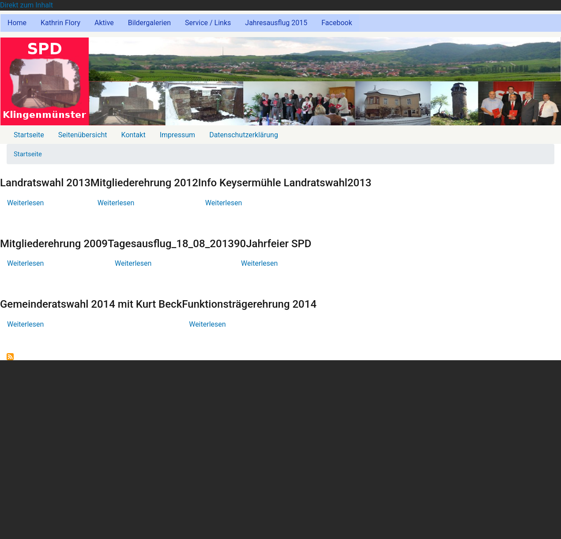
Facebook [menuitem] (336, 23)
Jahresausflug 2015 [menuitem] (276, 23)
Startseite (29, 135)
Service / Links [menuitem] (208, 23)
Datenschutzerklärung (243, 135)
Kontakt (133, 135)
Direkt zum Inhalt (26, 5)
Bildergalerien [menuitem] (149, 23)
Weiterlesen (25, 203)
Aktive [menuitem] (104, 23)
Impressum (178, 135)
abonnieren (10, 356)
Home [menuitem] (17, 23)
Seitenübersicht (82, 135)
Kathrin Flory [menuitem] (60, 23)
